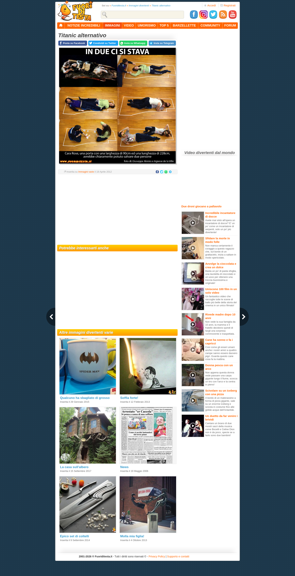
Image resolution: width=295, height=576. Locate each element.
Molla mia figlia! (132, 536)
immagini (112, 25)
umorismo (147, 25)
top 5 (164, 25)
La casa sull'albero (74, 467)
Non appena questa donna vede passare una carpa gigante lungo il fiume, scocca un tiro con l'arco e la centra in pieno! (221, 378)
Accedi (210, 5)
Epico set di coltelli (74, 536)
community (210, 25)
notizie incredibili (83, 25)
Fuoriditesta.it (119, 5)
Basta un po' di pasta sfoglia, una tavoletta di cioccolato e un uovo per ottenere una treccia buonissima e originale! (220, 277)
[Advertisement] (117, 207)
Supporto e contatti (178, 556)
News (124, 467)
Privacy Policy (157, 556)
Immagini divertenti (139, 5)
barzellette (184, 25)
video (129, 25)
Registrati (228, 5)
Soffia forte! (129, 398)
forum (230, 25)
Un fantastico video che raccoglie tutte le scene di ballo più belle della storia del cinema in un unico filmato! (221, 301)
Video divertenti (199, 152)
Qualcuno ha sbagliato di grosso (85, 398)
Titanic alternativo (161, 5)
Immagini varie (86, 171)
